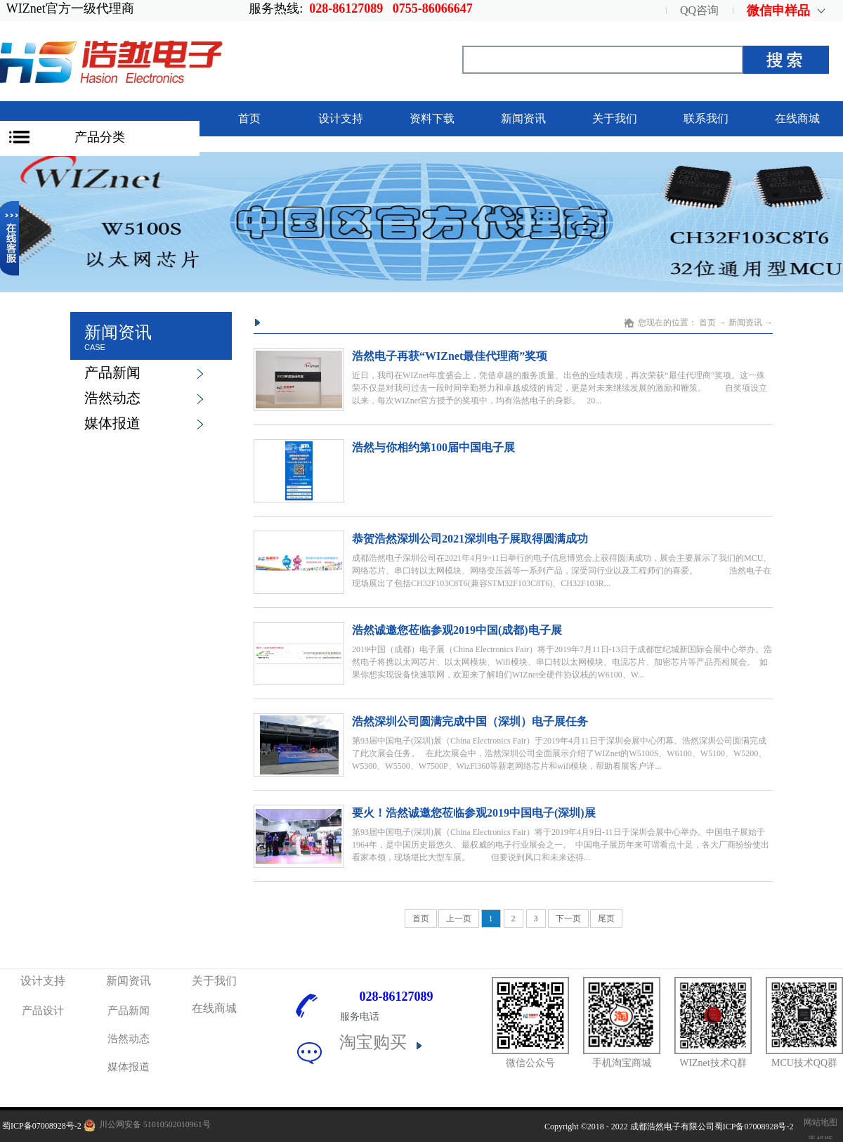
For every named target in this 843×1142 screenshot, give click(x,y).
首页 (249, 118)
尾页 (606, 918)
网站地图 (818, 1122)
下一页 (568, 918)
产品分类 (99, 137)
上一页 (458, 918)
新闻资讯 (745, 322)
